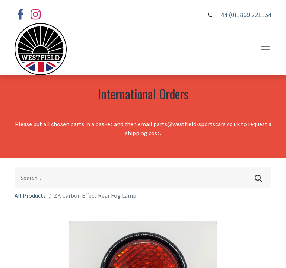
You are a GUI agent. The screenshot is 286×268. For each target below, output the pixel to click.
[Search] (258, 177)
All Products (30, 195)
